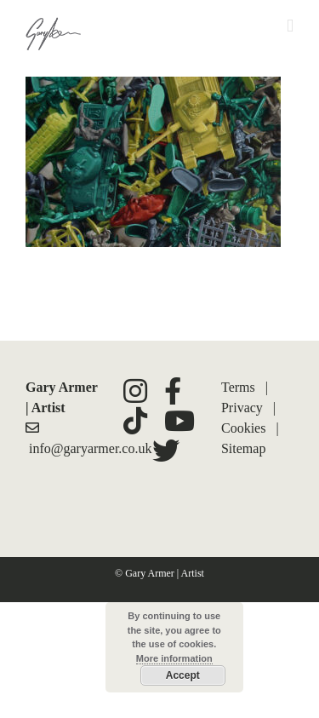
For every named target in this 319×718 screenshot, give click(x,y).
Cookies (243, 428)
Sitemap (243, 448)
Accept (183, 675)
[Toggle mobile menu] (290, 26)
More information (174, 658)
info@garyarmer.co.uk (90, 448)
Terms (238, 387)
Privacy (242, 407)
